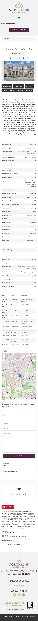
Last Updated (5, 531)
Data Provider (5, 535)
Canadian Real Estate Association (25, 513)
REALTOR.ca (7, 511)
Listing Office (5, 539)
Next (34, 71)
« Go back (6, 39)
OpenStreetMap (15, 398)
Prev (3, 71)
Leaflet (7, 398)
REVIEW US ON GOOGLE (19, 581)
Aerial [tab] (5, 351)
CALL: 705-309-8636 (8, 23)
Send (19, 456)
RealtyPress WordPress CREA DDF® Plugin (13, 544)
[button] (19, 18)
